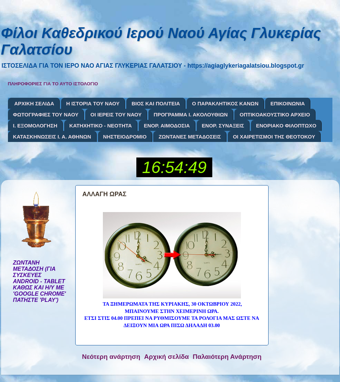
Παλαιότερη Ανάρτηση (227, 356)
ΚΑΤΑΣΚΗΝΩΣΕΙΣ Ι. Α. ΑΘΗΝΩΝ (52, 137)
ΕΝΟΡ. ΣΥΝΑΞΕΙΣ (223, 125)
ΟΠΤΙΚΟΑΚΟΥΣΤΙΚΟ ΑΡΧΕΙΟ (275, 114)
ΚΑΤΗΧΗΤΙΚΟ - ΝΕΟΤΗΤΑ (100, 125)
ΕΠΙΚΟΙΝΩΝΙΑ (287, 103)
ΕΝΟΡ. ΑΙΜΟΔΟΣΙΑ (167, 125)
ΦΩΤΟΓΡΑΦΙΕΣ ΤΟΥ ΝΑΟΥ (46, 114)
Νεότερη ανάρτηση (111, 356)
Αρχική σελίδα (166, 356)
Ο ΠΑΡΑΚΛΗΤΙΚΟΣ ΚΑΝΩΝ (225, 103)
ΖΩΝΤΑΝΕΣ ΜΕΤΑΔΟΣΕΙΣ (189, 137)
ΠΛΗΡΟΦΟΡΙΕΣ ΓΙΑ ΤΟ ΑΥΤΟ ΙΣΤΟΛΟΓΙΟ (53, 83)
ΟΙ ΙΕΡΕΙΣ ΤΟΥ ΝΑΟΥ (116, 114)
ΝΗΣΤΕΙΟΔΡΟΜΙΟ (125, 137)
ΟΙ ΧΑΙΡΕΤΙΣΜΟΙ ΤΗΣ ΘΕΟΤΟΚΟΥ (274, 137)
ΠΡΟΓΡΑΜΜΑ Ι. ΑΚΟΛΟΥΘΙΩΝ (190, 114)
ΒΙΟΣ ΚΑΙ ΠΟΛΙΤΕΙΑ (156, 103)
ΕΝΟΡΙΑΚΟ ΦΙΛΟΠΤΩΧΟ (286, 125)
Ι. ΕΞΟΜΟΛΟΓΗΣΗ (35, 125)
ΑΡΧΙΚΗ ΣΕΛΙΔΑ (34, 103)
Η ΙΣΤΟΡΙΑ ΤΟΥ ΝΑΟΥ (93, 103)
